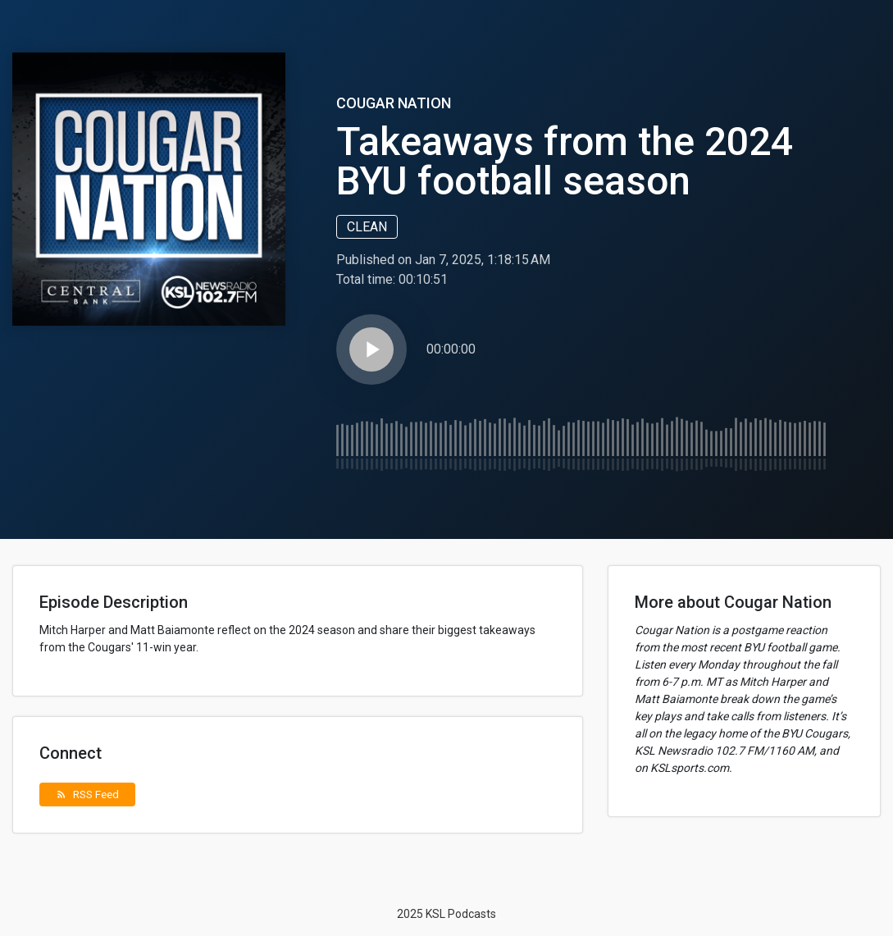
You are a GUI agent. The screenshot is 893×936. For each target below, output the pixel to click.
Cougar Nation (393, 103)
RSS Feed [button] (87, 794)
